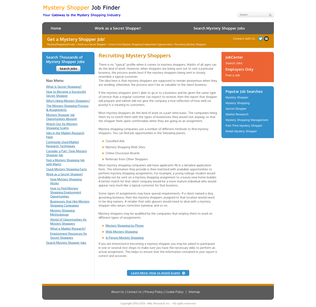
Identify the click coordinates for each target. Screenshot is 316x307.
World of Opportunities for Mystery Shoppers (68, 221)
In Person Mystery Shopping (125, 238)
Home (56, 28)
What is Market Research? (68, 229)
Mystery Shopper (237, 97)
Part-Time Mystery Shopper (244, 125)
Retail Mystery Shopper (241, 131)
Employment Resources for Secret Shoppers (68, 236)
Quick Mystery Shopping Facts (66, 169)
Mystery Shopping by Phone (125, 225)
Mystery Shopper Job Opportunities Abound (61, 117)
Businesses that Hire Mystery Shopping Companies (69, 203)
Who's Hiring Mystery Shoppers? (68, 101)
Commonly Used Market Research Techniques (62, 144)
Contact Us (266, 38)
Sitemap (194, 292)
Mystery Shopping (238, 103)
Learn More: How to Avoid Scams (155, 273)
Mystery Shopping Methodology (62, 212)
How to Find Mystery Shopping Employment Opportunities (65, 192)
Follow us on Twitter (260, 38)
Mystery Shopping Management (247, 120)
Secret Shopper (236, 108)
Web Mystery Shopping (122, 232)
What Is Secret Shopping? (64, 87)
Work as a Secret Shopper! (118, 28)
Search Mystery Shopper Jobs (219, 28)
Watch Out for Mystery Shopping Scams (61, 126)
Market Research (237, 114)
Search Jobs (68, 68)
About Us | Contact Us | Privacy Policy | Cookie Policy (147, 292)
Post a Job (233, 75)
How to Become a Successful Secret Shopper (66, 94)
